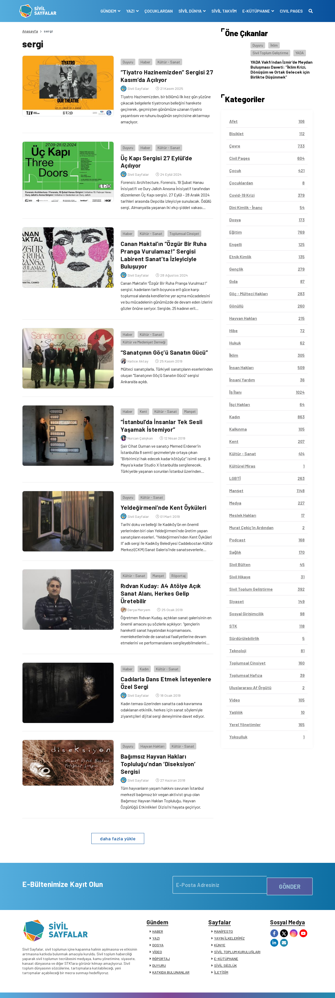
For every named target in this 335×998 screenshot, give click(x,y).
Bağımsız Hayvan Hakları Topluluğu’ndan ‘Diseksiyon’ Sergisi (157, 744)
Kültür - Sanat (166, 59)
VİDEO (157, 936)
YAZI (156, 922)
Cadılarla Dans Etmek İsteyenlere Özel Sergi (165, 663)
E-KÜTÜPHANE (226, 942)
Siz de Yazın (303, 988)
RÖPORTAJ (161, 942)
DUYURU (159, 949)
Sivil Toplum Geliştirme (270, 53)
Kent (140, 399)
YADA (299, 53)
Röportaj (176, 559)
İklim (274, 45)
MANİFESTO (223, 915)
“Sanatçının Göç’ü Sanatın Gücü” (164, 340)
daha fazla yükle (118, 819)
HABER (157, 915)
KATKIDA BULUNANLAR (170, 956)
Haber (142, 59)
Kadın (141, 650)
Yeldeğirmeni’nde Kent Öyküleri (163, 492)
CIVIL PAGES (288, 10)
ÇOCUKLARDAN (156, 10)
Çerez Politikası (243, 988)
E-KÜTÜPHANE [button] (253, 10)
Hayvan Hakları (149, 727)
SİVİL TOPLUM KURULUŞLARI (237, 936)
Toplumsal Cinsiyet (181, 224)
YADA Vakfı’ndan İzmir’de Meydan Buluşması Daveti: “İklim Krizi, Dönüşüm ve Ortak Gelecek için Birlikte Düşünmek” (281, 69)
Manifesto (282, 988)
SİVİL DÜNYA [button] (188, 10)
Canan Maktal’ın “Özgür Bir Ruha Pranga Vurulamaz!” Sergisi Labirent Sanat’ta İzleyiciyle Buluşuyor (164, 246)
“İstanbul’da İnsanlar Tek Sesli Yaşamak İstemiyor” (161, 413)
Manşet (187, 399)
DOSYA (158, 929)
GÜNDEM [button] (106, 10)
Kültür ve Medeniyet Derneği (141, 330)
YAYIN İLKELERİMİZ (229, 922)
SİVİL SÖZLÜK (225, 949)
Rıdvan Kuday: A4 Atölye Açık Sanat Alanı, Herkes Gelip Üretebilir (160, 577)
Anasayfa (30, 31)
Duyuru (125, 59)
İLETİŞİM (221, 956)
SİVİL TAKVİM (221, 10)
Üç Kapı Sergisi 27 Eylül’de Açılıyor (155, 155)
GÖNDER (289, 865)
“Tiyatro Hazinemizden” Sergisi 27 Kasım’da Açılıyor (163, 72)
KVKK (265, 988)
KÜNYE (219, 929)
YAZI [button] (127, 10)
